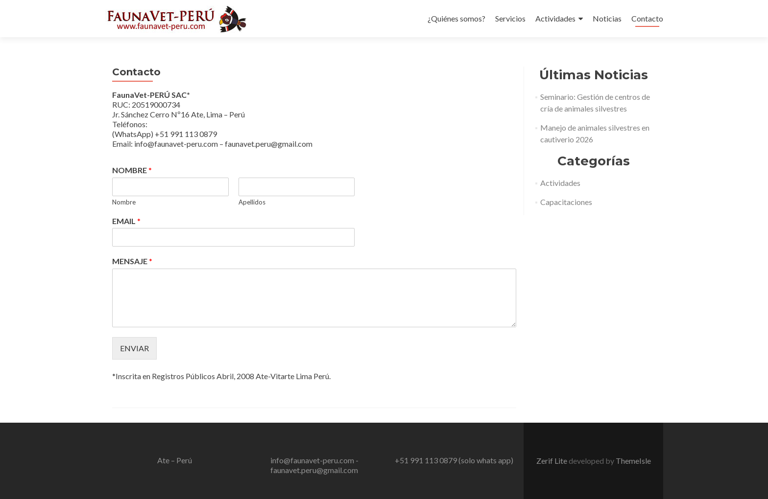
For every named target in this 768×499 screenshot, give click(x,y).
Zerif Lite (552, 460)
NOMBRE (132, 170)
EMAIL (126, 221)
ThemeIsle (633, 460)
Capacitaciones (566, 201)
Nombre (124, 202)
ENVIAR (134, 348)
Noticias (607, 18)
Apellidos (252, 202)
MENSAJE (132, 261)
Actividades (555, 18)
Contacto (647, 18)
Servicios (510, 18)
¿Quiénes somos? (456, 18)
